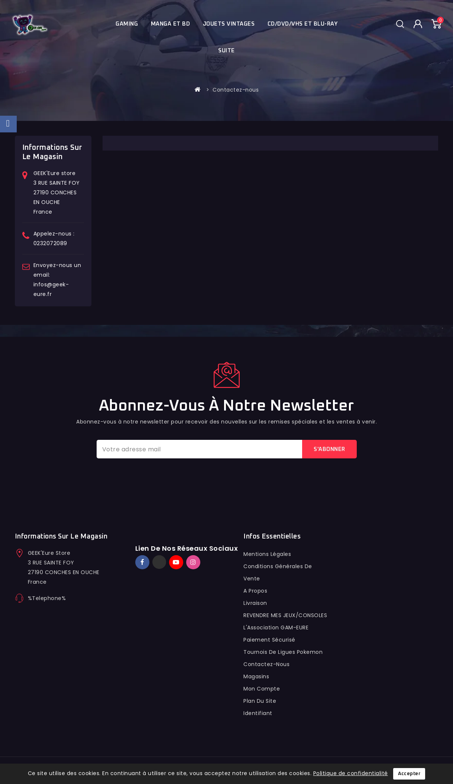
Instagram (194, 562)
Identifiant (257, 713)
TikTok (204, 559)
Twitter (159, 562)
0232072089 (50, 243)
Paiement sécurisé (269, 639)
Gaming (127, 24)
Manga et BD (170, 24)
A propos (255, 590)
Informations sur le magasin (61, 536)
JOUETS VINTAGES (229, 24)
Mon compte (261, 688)
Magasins (256, 676)
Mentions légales (267, 554)
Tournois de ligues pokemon (283, 652)
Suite (226, 50)
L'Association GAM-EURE (275, 627)
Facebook (143, 562)
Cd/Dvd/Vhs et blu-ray (303, 24)
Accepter (409, 773)
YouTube (177, 562)
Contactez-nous (266, 664)
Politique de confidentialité (350, 773)
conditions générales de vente (277, 572)
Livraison (255, 603)
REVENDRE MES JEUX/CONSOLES (285, 615)
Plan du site (259, 701)
